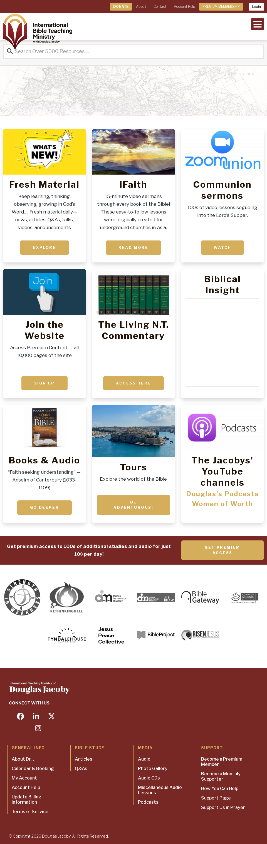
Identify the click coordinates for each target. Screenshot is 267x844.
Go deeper (44, 507)
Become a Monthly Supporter (221, 776)
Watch (222, 247)
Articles (83, 759)
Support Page (216, 798)
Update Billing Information (26, 799)
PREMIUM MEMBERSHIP (221, 6)
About (141, 6)
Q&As (81, 768)
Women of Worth (222, 504)
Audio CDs (149, 778)
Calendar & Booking (33, 768)
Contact (160, 6)
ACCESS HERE (133, 383)
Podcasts (148, 802)
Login (256, 6)
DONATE (120, 6)
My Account (24, 778)
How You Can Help (219, 788)
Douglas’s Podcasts (222, 494)
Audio (144, 759)
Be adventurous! (133, 505)
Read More (133, 247)
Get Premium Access (222, 550)
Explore (44, 247)
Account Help (184, 6)
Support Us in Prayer (223, 807)
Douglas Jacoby (56, 836)
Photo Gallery (152, 768)
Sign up (44, 383)
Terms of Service (30, 811)
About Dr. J (23, 759)
